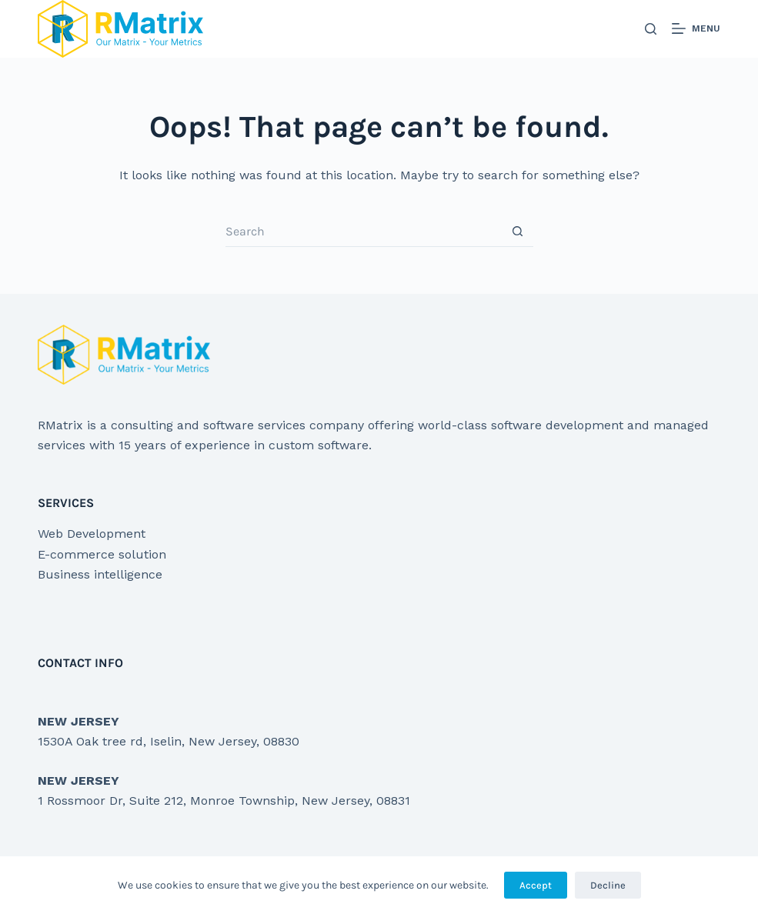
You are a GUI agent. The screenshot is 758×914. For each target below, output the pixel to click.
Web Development (91, 533)
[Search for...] (364, 231)
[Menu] (696, 29)
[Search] (650, 29)
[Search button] (518, 231)
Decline (608, 885)
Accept (535, 885)
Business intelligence (100, 574)
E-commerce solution (102, 554)
